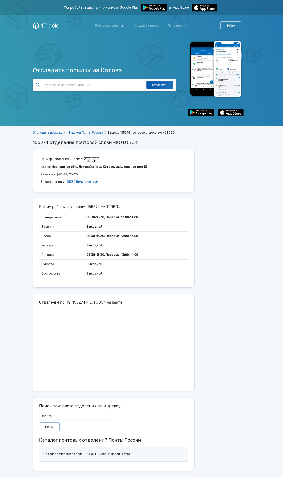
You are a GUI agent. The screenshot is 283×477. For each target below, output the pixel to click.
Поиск (49, 426)
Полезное (175, 25)
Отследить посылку (47, 132)
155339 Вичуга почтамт (82, 182)
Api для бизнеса (146, 25)
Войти (230, 25)
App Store (195, 7)
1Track (45, 25)
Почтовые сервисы (110, 25)
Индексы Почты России (85, 132)
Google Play (143, 7)
